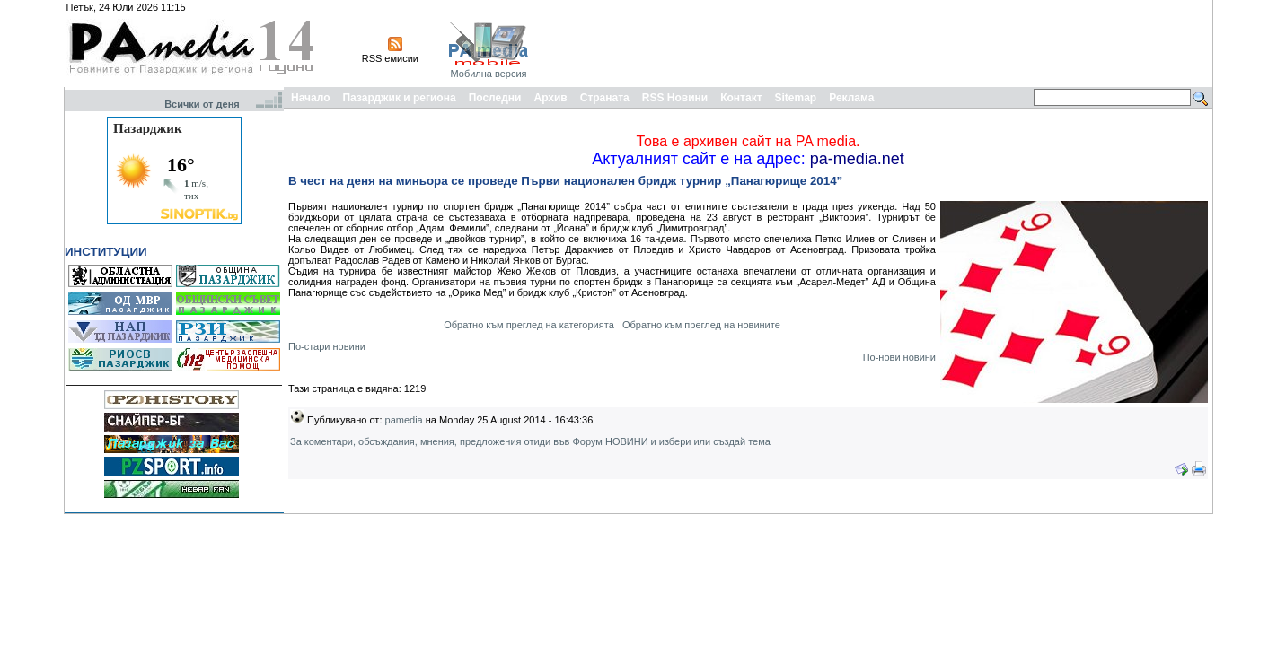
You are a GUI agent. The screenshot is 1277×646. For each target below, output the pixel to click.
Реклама (851, 98)
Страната (605, 98)
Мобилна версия (488, 73)
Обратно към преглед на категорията (529, 324)
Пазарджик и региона (398, 98)
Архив (550, 98)
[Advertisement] (883, 43)
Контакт (741, 98)
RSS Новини (675, 98)
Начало (310, 98)
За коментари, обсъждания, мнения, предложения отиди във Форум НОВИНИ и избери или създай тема (530, 441)
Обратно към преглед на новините (701, 324)
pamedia (404, 420)
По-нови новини (899, 357)
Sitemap (796, 98)
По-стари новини (326, 346)
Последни (495, 98)
